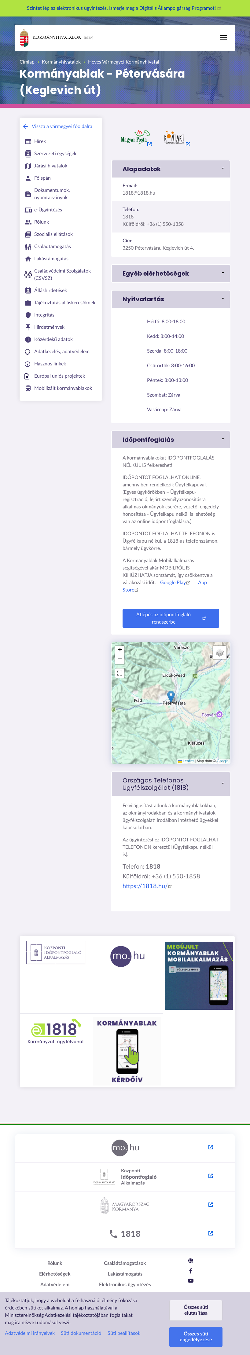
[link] (171, 784)
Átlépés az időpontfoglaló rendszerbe (172, 618)
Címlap (27, 62)
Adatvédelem (54, 1284)
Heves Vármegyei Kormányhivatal (123, 62)
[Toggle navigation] (223, 37)
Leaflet (186, 761)
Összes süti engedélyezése (196, 1336)
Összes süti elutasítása (196, 1310)
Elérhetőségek (55, 1274)
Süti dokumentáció (81, 1333)
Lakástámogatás (125, 1274)
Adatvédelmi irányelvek (30, 1333)
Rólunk (54, 1263)
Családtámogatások (125, 1263)
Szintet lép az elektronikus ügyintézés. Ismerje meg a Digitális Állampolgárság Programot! (125, 8)
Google (223, 761)
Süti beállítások (124, 1333)
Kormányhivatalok (50, 38)
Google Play (176, 582)
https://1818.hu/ (148, 886)
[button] (171, 169)
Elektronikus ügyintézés (125, 1284)
